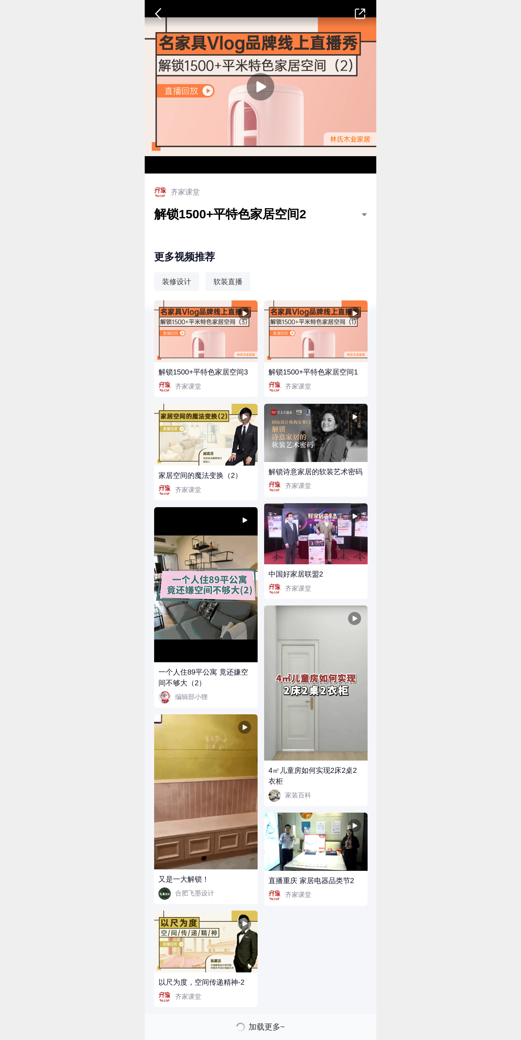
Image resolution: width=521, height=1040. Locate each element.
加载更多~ (267, 1027)
